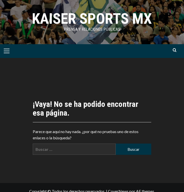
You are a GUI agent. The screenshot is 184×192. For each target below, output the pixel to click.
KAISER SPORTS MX (92, 18)
